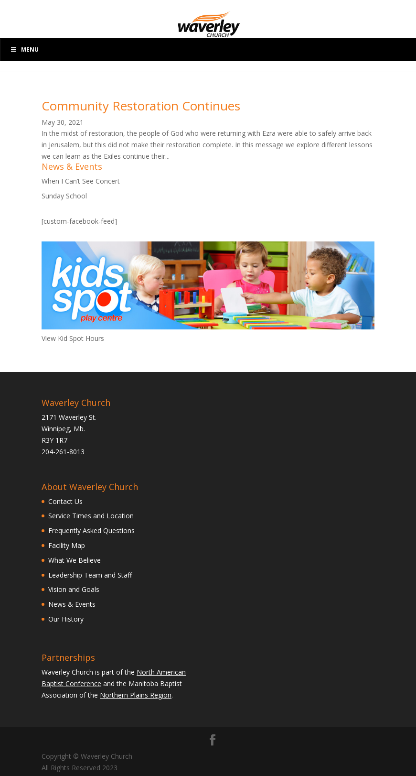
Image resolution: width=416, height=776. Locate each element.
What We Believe (74, 560)
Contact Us (65, 501)
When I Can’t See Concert (81, 181)
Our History (66, 618)
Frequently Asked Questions (91, 530)
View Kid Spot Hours (73, 338)
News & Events (72, 604)
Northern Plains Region (135, 694)
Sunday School (64, 195)
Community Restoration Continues (141, 105)
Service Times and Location (91, 515)
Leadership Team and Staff (90, 574)
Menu (24, 49)
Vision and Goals (73, 589)
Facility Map (66, 545)
